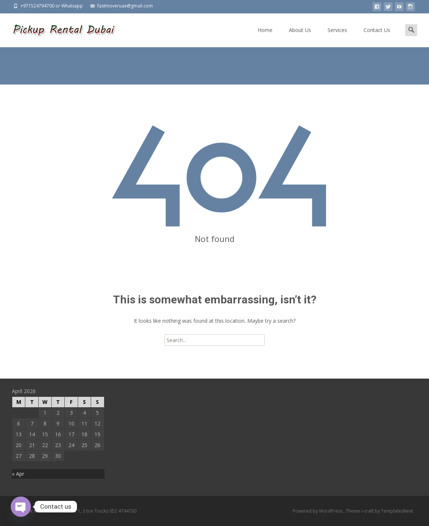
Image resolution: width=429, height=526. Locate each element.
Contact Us (377, 36)
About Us (300, 36)
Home (265, 36)
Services (337, 36)
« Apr (18, 473)
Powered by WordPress (318, 511)
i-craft (368, 511)
